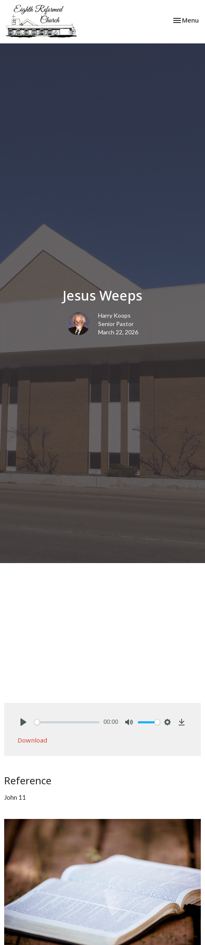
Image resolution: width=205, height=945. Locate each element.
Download (32, 740)
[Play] (23, 722)
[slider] (66, 722)
